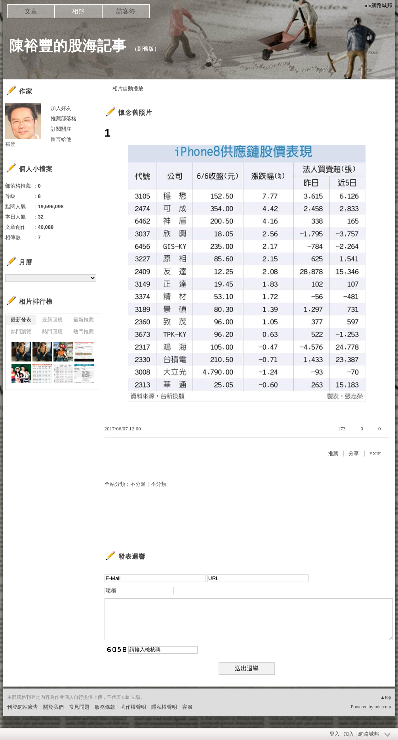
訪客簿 (125, 11)
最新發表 (21, 320)
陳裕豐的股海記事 (67, 46)
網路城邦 (368, 734)
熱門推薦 (83, 332)
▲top (385, 697)
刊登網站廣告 (22, 707)
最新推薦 (83, 320)
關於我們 (53, 707)
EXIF (375, 454)
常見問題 (79, 707)
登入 (334, 734)
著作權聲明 (133, 707)
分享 (353, 454)
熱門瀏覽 (21, 332)
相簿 (78, 11)
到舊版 (145, 49)
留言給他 (61, 139)
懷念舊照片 (135, 112)
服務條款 (105, 707)
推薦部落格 (63, 119)
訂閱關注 (61, 129)
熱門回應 (52, 332)
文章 (31, 11)
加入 (349, 734)
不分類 (138, 484)
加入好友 (61, 108)
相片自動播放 (127, 88)
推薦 (333, 454)
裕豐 (10, 144)
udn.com (383, 707)
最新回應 (52, 320)
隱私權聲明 (164, 707)
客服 (187, 707)
